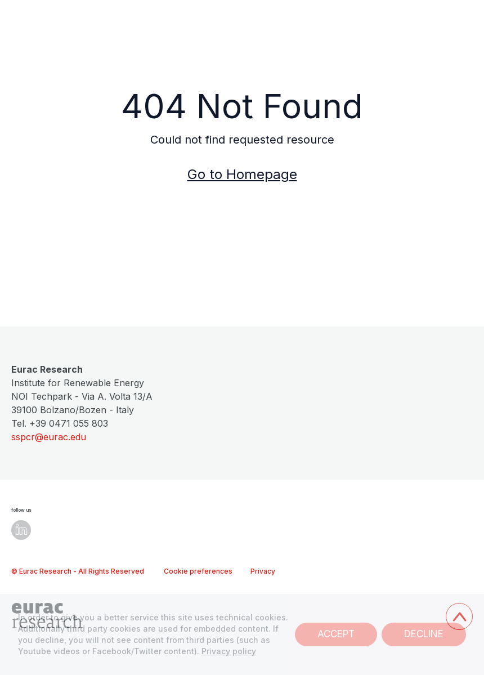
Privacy (262, 571)
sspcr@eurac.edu (48, 436)
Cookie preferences (198, 571)
